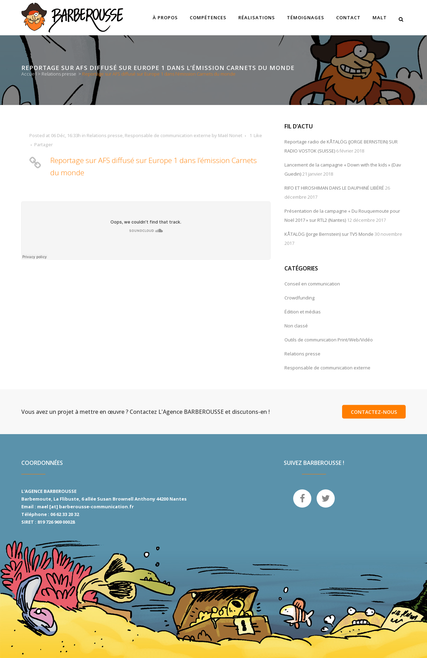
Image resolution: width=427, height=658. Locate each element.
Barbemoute (36, 499)
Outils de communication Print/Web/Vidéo (328, 340)
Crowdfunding (299, 298)
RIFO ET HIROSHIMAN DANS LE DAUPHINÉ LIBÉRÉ (334, 188)
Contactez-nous (374, 412)
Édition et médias (302, 312)
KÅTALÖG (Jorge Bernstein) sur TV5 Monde (329, 234)
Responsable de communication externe (168, 135)
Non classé (296, 326)
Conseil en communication (312, 284)
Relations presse (59, 74)
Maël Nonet (230, 135)
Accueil (29, 74)
